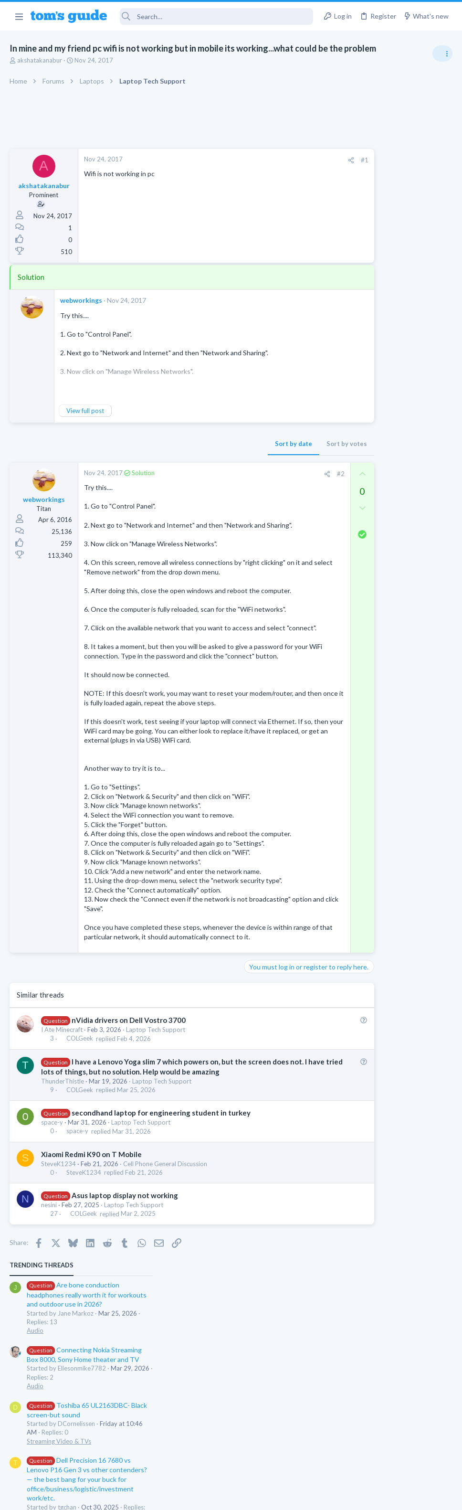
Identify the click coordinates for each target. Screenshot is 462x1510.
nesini (49, 1308)
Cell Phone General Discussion (165, 1266)
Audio (334, 219)
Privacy (255, 1496)
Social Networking (351, 478)
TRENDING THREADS (341, 154)
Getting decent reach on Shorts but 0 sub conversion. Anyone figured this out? (389, 442)
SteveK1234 (58, 1266)
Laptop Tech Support (155, 1133)
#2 (266, 474)
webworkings (81, 300)
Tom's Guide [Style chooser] (384, 1457)
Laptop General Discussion (363, 413)
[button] (19, 16)
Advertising (128, 1496)
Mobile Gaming (347, 524)
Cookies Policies (195, 1496)
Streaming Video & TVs (358, 330)
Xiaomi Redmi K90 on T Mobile (91, 1257)
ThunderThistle (62, 1184)
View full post (85, 411)
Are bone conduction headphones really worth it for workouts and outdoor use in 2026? (386, 183)
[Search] (217, 16)
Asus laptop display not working (125, 1298)
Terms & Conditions (321, 1496)
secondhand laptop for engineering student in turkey (161, 1216)
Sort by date (219, 443)
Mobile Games (364, 497)
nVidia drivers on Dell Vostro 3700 (129, 1123)
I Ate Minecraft (62, 1133)
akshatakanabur (39, 60)
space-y (52, 1225)
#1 (290, 160)
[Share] (276, 160)
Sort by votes (272, 443)
